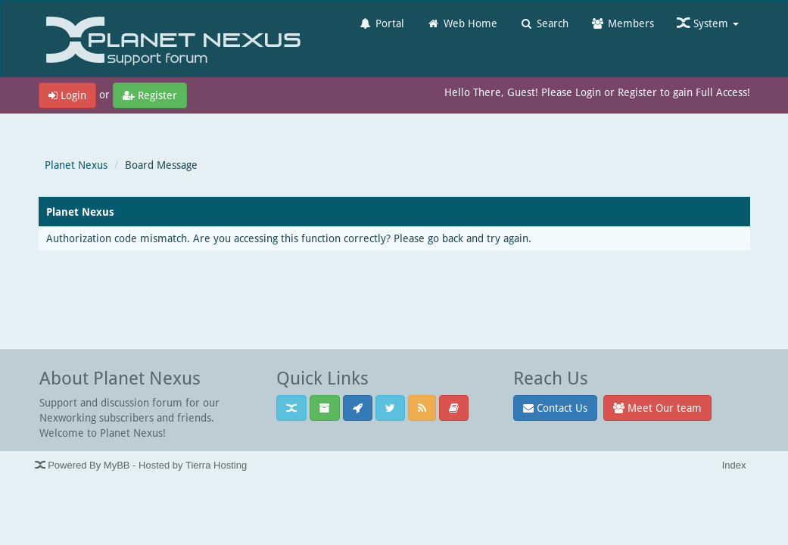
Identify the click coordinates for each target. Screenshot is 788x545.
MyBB (117, 465)
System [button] (708, 23)
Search (544, 23)
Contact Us (555, 407)
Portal (381, 23)
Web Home (462, 23)
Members (622, 23)
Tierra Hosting (216, 465)
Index (734, 465)
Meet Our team (657, 407)
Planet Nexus (76, 164)
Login (67, 95)
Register (150, 95)
